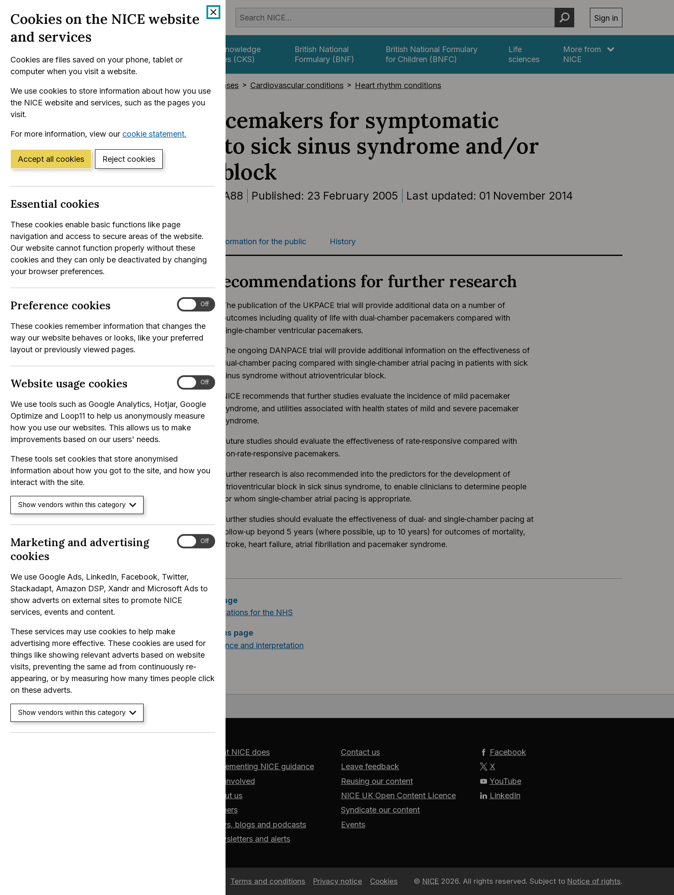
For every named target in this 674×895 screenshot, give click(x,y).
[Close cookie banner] (213, 12)
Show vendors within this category (77, 505)
